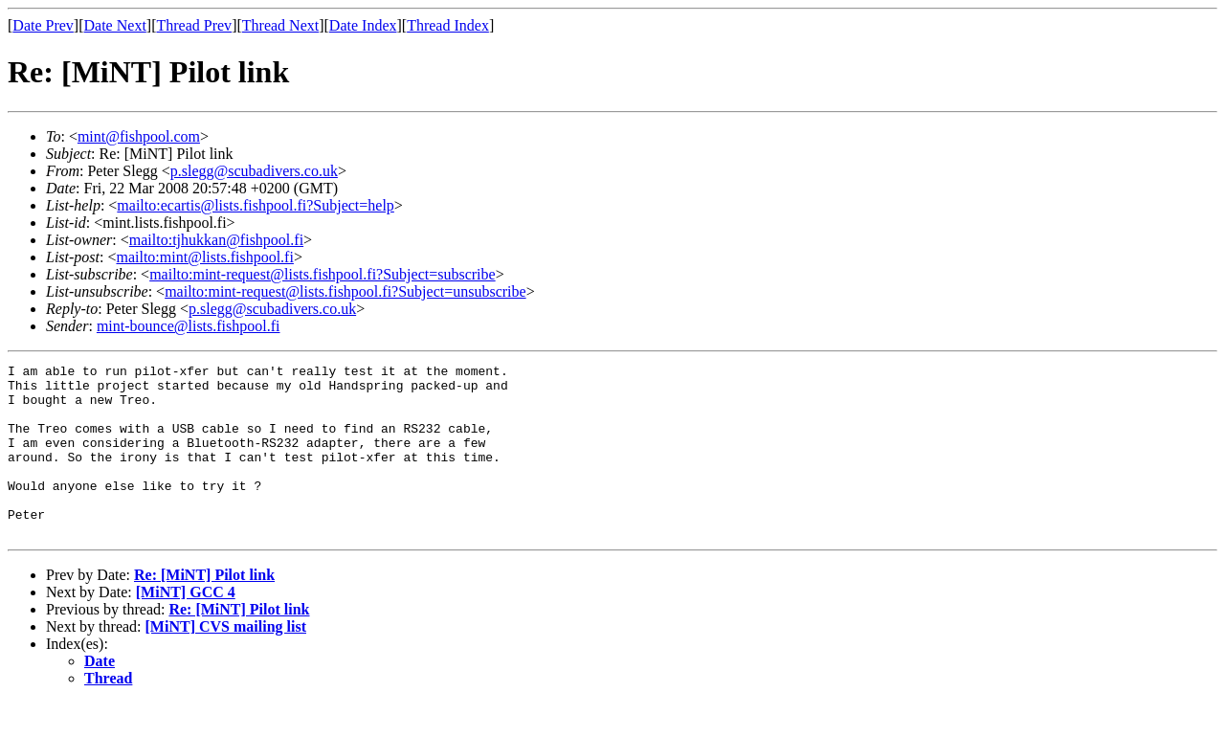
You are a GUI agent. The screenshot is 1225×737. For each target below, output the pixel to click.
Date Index (363, 25)
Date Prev (43, 25)
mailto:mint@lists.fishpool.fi (204, 257)
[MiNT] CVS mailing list (225, 661)
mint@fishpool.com (139, 136)
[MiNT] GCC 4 (185, 626)
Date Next (115, 25)
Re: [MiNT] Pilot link (204, 609)
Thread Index (448, 25)
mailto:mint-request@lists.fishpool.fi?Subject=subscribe (322, 274)
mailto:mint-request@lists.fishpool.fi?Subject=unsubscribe (345, 291)
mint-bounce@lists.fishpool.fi (188, 326)
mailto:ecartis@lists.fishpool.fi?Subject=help (255, 205)
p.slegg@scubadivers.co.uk (254, 171)
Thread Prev (194, 25)
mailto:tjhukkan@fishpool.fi (216, 240)
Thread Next (280, 25)
